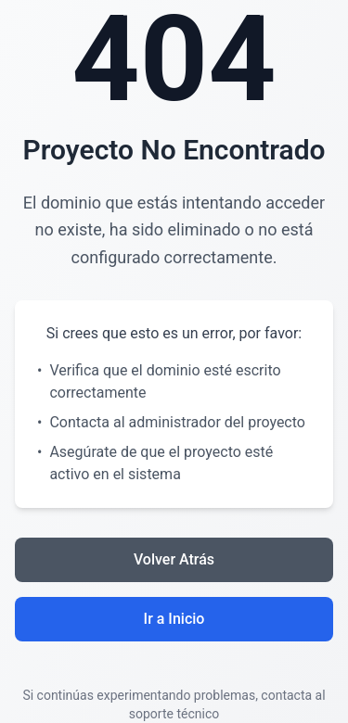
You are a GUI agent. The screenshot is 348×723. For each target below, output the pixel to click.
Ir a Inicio (174, 619)
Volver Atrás (174, 559)
